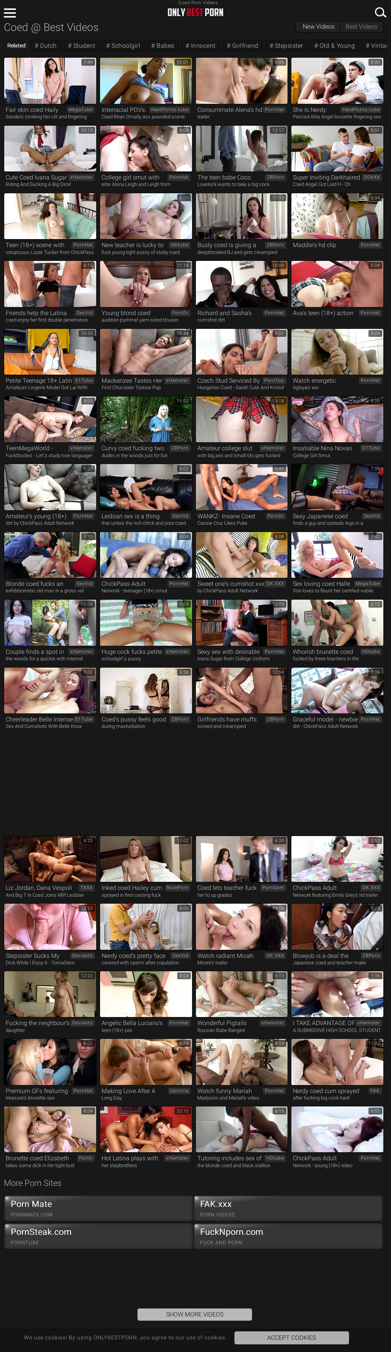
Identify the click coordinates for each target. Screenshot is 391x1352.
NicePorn (178, 887)
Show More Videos (194, 1314)
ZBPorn (275, 177)
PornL (86, 1158)
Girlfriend (244, 45)
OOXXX (372, 177)
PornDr (180, 312)
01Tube (84, 380)
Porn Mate (98, 1208)
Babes (164, 45)
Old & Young (336, 45)
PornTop (274, 380)
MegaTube (81, 109)
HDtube (180, 244)
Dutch (48, 45)
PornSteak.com (98, 1236)
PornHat (274, 109)
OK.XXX (275, 583)
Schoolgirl (125, 45)
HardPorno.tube (170, 109)
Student (83, 45)
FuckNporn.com (288, 1236)
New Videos (318, 26)
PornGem (273, 887)
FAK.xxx (288, 1208)
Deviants (82, 955)
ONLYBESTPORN (195, 12)
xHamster (81, 177)
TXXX (87, 887)
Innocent (202, 45)
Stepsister (288, 45)
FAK (375, 1090)
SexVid (85, 312)
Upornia (179, 1090)
